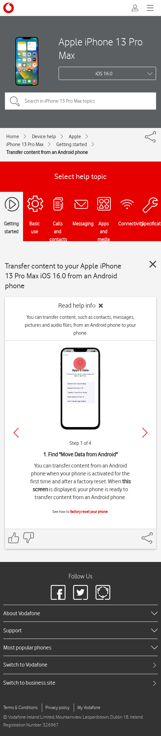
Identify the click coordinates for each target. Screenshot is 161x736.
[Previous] (16, 433)
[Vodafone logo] (8, 8)
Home (12, 137)
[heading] (80, 613)
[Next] (145, 433)
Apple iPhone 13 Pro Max (101, 48)
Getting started (71, 144)
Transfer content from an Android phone (47, 152)
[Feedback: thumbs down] (28, 537)
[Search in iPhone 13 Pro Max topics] (80, 101)
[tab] (80, 665)
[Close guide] (152, 264)
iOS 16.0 (103, 74)
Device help (44, 137)
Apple (75, 137)
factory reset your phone (89, 511)
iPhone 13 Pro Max (24, 144)
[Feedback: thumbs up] (13, 537)
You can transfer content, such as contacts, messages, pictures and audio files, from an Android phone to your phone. (80, 325)
